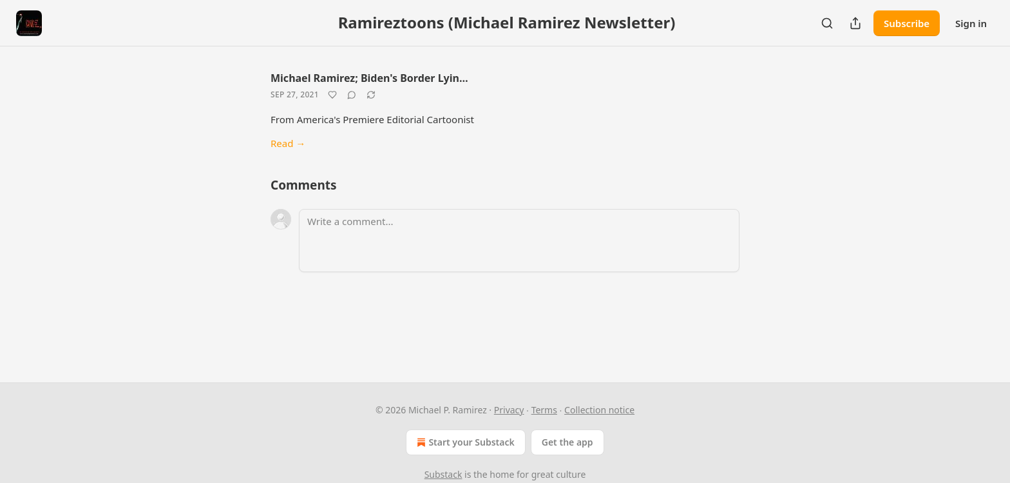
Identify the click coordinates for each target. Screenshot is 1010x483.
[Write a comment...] (519, 240)
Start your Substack (464, 442)
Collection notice (599, 410)
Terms (544, 410)
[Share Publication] (855, 23)
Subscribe (906, 23)
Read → (288, 143)
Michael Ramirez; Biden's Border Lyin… (369, 78)
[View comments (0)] (351, 95)
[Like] (332, 95)
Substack (443, 474)
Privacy (509, 410)
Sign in (971, 23)
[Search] (827, 23)
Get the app (567, 442)
